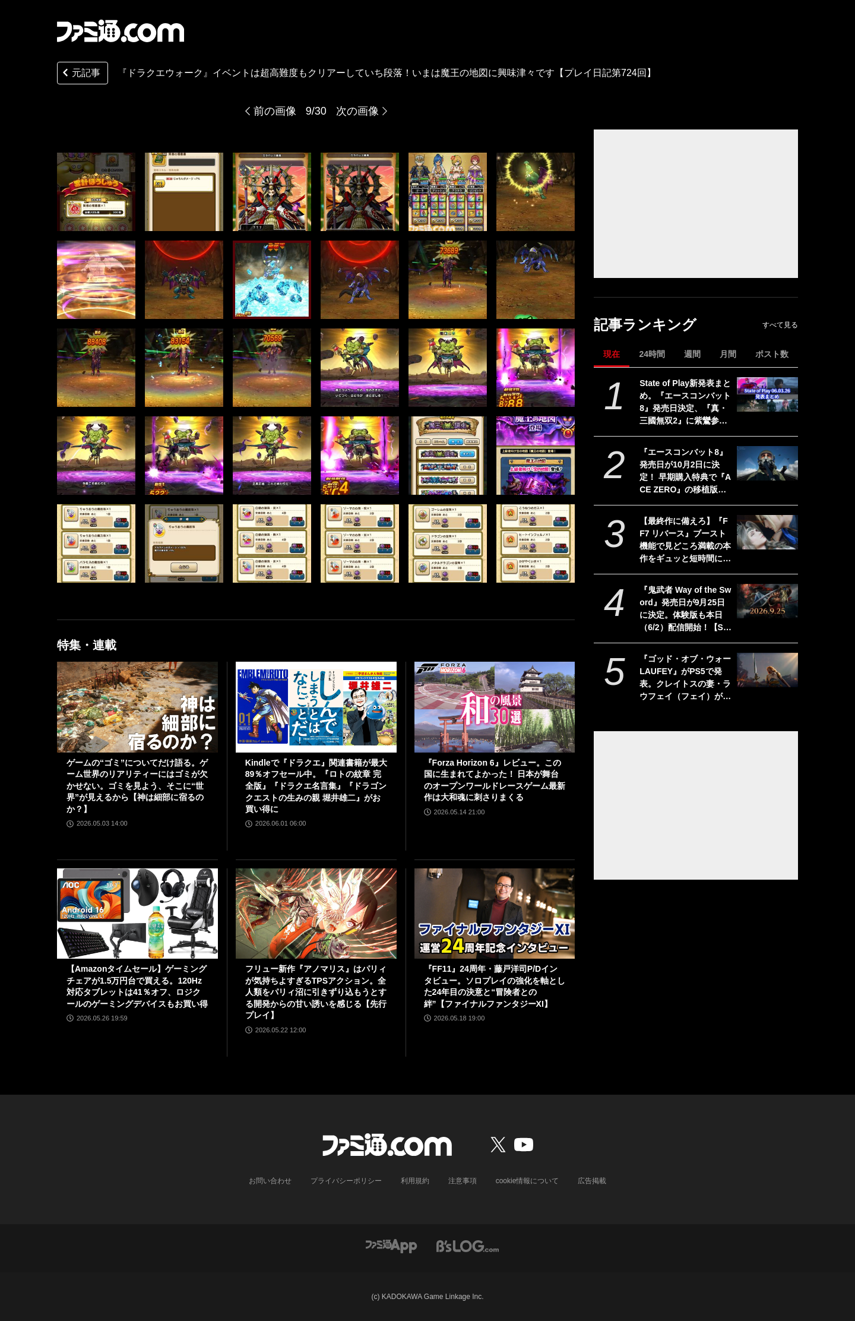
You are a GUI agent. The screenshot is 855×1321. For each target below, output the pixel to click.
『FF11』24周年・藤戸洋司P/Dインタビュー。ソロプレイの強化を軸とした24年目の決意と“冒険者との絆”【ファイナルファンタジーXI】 (494, 986)
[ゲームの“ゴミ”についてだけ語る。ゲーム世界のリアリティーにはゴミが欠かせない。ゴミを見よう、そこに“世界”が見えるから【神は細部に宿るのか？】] (137, 707)
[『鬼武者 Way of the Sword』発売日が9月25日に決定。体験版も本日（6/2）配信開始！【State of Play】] (767, 601)
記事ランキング (645, 325)
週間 (692, 354)
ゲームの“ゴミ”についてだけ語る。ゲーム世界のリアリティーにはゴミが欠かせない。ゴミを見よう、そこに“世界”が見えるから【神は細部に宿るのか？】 (137, 786)
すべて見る (780, 325)
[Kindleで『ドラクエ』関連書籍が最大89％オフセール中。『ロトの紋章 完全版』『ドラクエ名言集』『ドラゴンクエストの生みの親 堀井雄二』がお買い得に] (316, 707)
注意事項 (462, 1181)
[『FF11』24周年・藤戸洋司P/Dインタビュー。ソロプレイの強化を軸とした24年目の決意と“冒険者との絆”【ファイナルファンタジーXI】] (494, 913)
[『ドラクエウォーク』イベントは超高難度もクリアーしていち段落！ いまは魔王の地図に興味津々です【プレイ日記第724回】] (96, 192)
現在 (611, 354)
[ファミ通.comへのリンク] (120, 31)
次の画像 (357, 111)
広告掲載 (592, 1181)
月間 (728, 354)
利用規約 (415, 1181)
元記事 (80, 74)
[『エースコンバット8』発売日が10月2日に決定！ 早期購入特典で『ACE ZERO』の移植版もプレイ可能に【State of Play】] (767, 463)
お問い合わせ (270, 1181)
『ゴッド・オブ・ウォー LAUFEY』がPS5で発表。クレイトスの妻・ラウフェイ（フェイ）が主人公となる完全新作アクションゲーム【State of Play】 (685, 678)
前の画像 (275, 111)
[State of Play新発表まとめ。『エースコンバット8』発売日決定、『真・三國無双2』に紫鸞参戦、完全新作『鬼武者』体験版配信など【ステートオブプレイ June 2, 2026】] (767, 394)
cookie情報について (527, 1181)
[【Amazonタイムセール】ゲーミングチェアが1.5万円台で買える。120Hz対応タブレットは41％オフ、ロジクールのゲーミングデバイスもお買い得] (137, 913)
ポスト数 (771, 354)
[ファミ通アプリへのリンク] (391, 1245)
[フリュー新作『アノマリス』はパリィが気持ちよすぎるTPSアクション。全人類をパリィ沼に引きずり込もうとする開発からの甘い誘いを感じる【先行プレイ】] (316, 913)
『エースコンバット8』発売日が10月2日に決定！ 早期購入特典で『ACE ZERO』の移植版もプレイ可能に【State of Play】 (685, 471)
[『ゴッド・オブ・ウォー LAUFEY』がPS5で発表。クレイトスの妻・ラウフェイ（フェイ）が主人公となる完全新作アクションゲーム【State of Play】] (767, 670)
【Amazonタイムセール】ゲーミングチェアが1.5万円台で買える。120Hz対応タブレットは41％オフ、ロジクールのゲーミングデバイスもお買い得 (137, 986)
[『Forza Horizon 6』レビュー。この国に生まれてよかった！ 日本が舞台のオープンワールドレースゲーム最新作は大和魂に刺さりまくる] (494, 707)
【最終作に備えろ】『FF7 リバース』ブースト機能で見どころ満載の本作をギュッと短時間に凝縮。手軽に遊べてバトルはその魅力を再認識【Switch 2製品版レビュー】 (685, 540)
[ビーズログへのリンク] (467, 1245)
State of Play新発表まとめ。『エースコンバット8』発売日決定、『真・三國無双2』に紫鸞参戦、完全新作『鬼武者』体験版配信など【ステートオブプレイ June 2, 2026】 (685, 402)
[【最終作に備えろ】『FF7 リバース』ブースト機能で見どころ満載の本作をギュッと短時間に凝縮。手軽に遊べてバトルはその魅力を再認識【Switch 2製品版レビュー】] (767, 532)
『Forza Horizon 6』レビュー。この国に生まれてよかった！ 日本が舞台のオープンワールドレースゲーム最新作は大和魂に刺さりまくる (494, 780)
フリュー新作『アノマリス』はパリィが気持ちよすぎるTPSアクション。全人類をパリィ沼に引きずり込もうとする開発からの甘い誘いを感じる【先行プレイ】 (316, 992)
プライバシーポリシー (346, 1181)
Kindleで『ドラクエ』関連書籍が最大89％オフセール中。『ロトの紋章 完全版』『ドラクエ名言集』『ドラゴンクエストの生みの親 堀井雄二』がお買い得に (316, 786)
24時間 (652, 354)
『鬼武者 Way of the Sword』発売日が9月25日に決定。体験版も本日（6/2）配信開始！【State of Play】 (685, 609)
